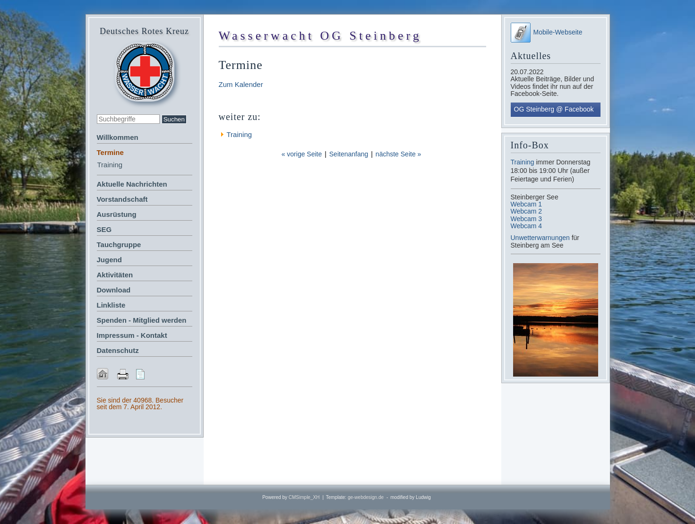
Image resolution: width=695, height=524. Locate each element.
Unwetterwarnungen (541, 237)
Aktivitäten (115, 275)
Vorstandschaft (122, 199)
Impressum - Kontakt (132, 335)
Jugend (109, 260)
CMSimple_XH (304, 497)
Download (114, 290)
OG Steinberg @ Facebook (554, 109)
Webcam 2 (526, 211)
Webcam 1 (526, 204)
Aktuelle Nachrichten (132, 184)
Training (110, 165)
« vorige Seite (302, 154)
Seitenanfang (349, 154)
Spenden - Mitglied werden (142, 320)
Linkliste (111, 305)
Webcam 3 (526, 219)
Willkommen (117, 137)
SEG (104, 229)
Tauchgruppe (119, 245)
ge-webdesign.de (366, 497)
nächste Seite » (398, 154)
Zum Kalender (241, 84)
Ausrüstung (117, 214)
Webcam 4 (526, 226)
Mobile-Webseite (547, 32)
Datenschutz (118, 350)
